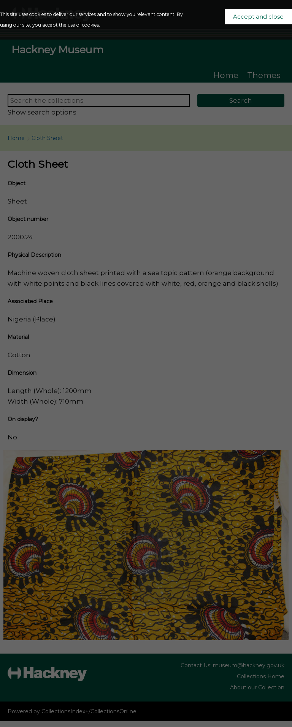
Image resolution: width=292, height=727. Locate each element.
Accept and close (258, 16)
